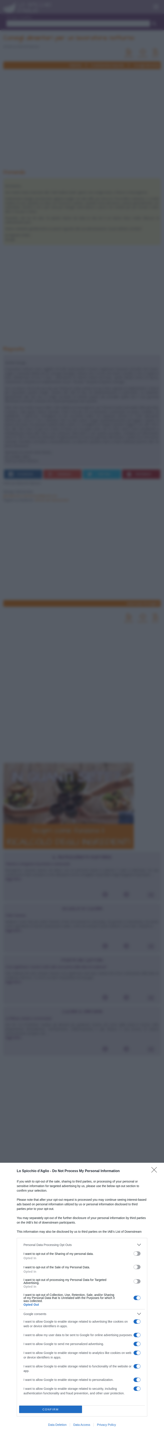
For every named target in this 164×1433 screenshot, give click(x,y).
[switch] (137, 1253)
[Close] (155, 1171)
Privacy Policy (106, 1424)
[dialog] (82, 1298)
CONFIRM (50, 1409)
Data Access (81, 1424)
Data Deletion (57, 1424)
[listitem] (82, 1244)
